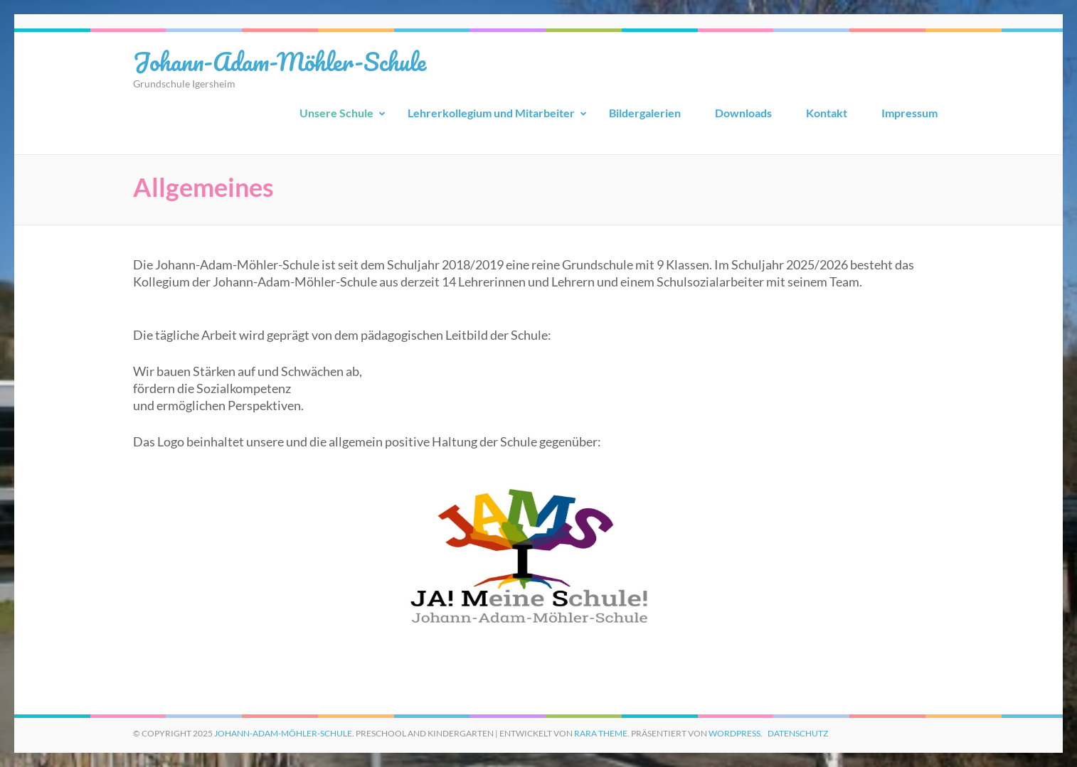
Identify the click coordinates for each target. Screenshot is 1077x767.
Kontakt (826, 112)
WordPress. (736, 733)
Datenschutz (798, 733)
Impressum (909, 112)
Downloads (743, 112)
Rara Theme (600, 733)
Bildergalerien (645, 112)
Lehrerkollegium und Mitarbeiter (491, 112)
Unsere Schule (336, 112)
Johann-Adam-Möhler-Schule (279, 61)
